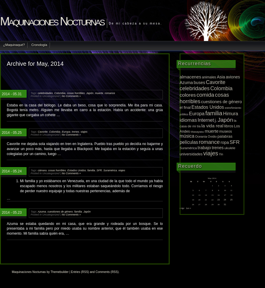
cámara (42, 170)
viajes (84, 131)
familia (91, 170)
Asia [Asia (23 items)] (221, 77)
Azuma (42, 211)
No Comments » (71, 96)
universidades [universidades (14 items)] (191, 154)
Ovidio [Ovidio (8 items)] (212, 136)
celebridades (45, 93)
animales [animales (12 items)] (209, 77)
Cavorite (43, 131)
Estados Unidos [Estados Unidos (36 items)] (207, 107)
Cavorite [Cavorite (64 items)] (215, 82)
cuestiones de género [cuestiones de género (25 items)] (221, 101)
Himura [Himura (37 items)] (230, 113)
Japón (90, 93)
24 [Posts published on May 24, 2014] (225, 200)
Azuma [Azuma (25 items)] (186, 82)
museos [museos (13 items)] (225, 131)
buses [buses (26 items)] (199, 82)
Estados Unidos (76, 170)
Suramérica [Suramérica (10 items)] (188, 148)
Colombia (59, 93)
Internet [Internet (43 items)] (206, 120)
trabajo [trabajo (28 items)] (204, 147)
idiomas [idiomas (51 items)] (188, 120)
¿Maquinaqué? (14, 45)
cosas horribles (76, 93)
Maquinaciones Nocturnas (52, 21)
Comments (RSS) (106, 272)
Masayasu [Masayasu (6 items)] (197, 131)
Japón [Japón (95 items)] (225, 120)
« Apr (182, 208)
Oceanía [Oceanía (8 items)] (201, 136)
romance (110, 93)
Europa (66, 131)
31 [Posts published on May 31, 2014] (225, 204)
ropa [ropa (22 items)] (225, 142)
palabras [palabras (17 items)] (224, 136)
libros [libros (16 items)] (228, 126)
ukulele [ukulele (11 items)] (229, 148)
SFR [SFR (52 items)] (235, 142)
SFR (99, 170)
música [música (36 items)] (187, 136)
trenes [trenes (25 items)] (217, 147)
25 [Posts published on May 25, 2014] (231, 200)
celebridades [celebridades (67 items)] (195, 88)
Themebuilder (60, 272)
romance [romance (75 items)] (209, 142)
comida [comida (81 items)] (205, 95)
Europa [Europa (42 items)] (197, 113)
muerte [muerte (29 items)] (211, 131)
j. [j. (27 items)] (216, 120)
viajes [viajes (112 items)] (210, 153)
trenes (75, 131)
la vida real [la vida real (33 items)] (212, 125)
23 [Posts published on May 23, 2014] (218, 200)
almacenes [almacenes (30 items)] (190, 76)
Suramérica (110, 170)
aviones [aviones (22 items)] (233, 77)
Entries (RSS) (80, 272)
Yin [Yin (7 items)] (221, 154)
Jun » (188, 208)
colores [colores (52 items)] (188, 95)
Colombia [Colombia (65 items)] (221, 88)
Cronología (39, 45)
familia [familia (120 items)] (213, 113)
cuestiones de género (60, 211)
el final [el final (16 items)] (185, 107)
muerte (99, 93)
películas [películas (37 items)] (189, 142)
